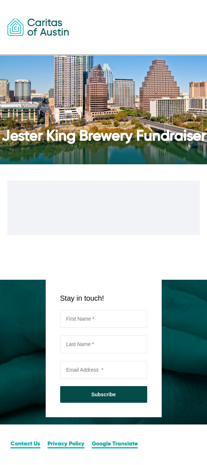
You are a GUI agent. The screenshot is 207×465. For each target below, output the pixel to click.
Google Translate (115, 444)
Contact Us (25, 444)
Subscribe (103, 394)
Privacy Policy (65, 444)
